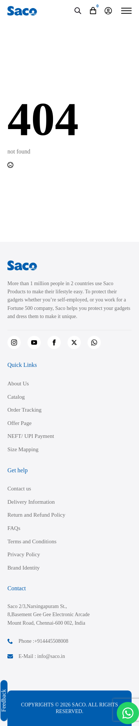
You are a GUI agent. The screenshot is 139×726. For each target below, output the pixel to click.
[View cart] (93, 11)
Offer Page (19, 423)
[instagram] (14, 342)
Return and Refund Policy (36, 515)
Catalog (16, 397)
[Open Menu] (126, 11)
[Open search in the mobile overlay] (78, 10)
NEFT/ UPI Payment (30, 436)
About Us (18, 383)
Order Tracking (24, 410)
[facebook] (54, 342)
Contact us (19, 489)
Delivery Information (31, 502)
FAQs (13, 528)
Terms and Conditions (31, 541)
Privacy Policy (23, 554)
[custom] (94, 342)
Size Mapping (23, 449)
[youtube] (34, 342)
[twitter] (74, 342)
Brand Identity (23, 568)
